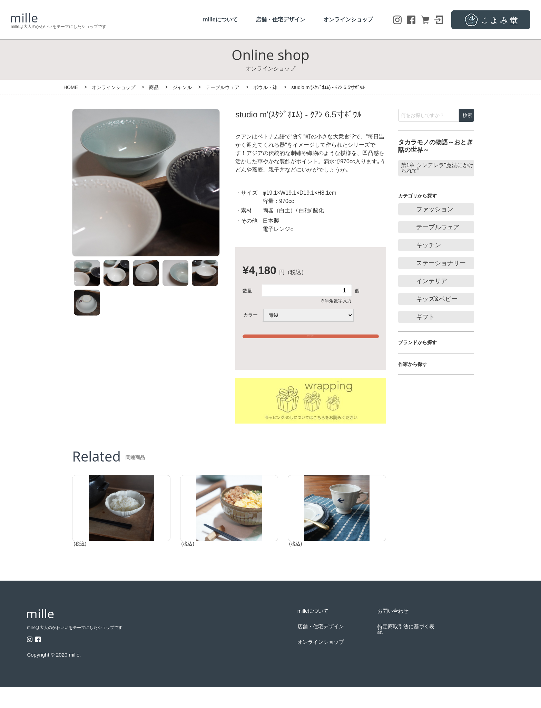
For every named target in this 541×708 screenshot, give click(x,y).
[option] (145, 179)
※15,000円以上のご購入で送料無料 (310, 353)
